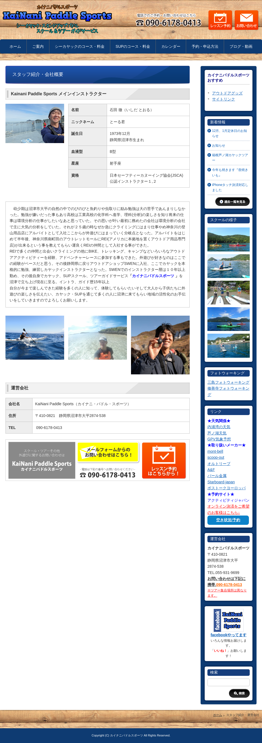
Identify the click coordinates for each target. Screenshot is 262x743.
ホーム (15, 46)
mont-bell (215, 451)
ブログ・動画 (241, 46)
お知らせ (218, 145)
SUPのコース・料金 (133, 46)
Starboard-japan (221, 482)
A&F (211, 469)
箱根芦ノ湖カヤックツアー (230, 157)
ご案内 (38, 46)
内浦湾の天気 (218, 427)
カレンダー (170, 46)
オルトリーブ (218, 463)
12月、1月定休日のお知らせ (229, 133)
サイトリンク (223, 99)
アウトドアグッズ (227, 93)
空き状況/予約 (228, 520)
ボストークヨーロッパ (226, 488)
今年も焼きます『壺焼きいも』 (230, 172)
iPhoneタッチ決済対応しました (230, 187)
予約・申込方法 (205, 46)
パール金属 (217, 475)
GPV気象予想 (219, 439)
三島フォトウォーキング (228, 382)
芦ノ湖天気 (217, 433)
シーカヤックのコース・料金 (80, 46)
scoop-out (215, 457)
